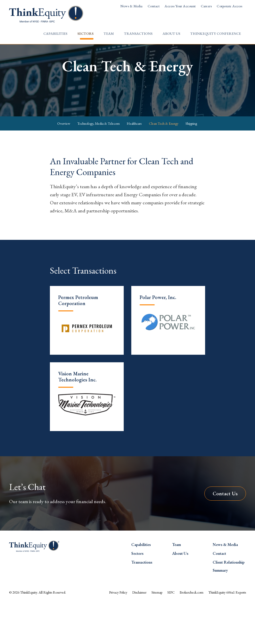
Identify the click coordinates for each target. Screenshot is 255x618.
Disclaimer (139, 606)
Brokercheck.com (191, 606)
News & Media (131, 6)
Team (109, 33)
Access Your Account (180, 6)
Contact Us (225, 507)
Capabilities (55, 33)
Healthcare (134, 137)
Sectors (85, 33)
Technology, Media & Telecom (98, 137)
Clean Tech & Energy (163, 137)
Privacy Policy (118, 606)
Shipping (191, 137)
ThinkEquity (28, 606)
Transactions (138, 33)
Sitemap (156, 606)
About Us (171, 33)
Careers (206, 6)
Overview (63, 137)
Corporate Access (229, 6)
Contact (154, 6)
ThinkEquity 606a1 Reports (227, 606)
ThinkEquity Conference (215, 33)
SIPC (171, 606)
